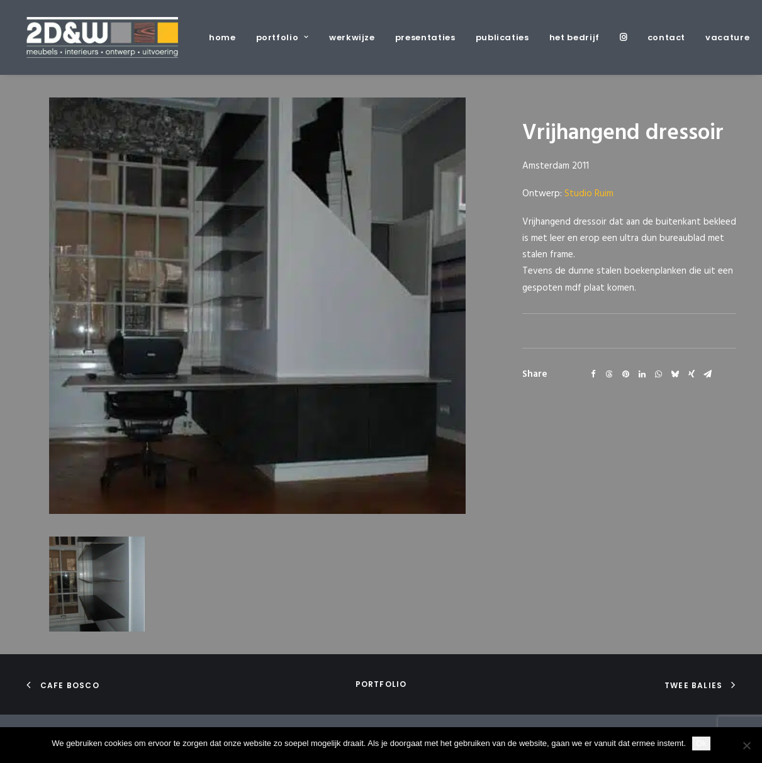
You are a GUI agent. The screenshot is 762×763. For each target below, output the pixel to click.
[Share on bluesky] (675, 374)
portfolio (282, 37)
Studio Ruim (589, 193)
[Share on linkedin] (642, 374)
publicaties (502, 37)
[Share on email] (707, 374)
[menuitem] (227, 37)
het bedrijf (574, 37)
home (222, 37)
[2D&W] (102, 37)
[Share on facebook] (593, 374)
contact (666, 37)
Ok (701, 743)
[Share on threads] (609, 374)
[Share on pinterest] (626, 374)
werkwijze (352, 37)
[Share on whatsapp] (658, 374)
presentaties (425, 37)
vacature (727, 37)
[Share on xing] (691, 374)
